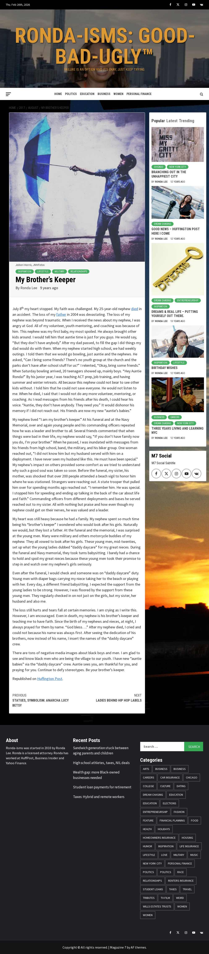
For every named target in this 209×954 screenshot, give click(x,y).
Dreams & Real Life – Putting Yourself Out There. (175, 314)
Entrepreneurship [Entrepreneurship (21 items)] (155, 812)
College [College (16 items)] (148, 786)
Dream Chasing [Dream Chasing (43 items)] (153, 795)
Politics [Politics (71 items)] (165, 872)
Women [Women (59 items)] (182, 906)
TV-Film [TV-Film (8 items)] (165, 898)
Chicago (158, 166)
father (61, 314)
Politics (71, 94)
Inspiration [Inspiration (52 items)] (166, 846)
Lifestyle (42, 271)
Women (118, 94)
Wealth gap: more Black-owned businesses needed (96, 775)
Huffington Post (49, 678)
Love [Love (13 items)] (164, 855)
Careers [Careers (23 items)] (148, 777)
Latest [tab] (172, 120)
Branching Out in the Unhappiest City (169, 174)
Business (104, 94)
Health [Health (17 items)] (147, 829)
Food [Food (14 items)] (194, 820)
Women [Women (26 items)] (148, 915)
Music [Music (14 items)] (194, 855)
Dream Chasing (162, 223)
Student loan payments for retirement (102, 787)
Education (87, 94)
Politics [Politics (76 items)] (148, 872)
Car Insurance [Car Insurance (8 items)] (170, 777)
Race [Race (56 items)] (180, 872)
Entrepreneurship (187, 300)
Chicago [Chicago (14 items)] (191, 777)
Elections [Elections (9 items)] (169, 803)
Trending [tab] (186, 120)
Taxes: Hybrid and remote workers (98, 796)
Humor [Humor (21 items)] (147, 846)
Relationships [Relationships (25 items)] (152, 881)
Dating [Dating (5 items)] (181, 786)
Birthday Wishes (165, 368)
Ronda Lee (29, 287)
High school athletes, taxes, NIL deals (101, 762)
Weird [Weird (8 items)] (180, 898)
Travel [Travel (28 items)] (187, 889)
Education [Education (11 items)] (176, 795)
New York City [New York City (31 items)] (152, 863)
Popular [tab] (158, 120)
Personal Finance (139, 94)
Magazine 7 (118, 947)
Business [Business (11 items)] (180, 769)
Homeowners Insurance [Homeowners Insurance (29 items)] (159, 838)
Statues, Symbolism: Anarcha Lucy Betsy (44, 700)
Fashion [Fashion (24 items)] (179, 812)
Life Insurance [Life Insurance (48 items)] (189, 846)
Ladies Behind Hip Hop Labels (109, 697)
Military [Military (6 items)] (179, 855)
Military (59, 271)
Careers (174, 417)
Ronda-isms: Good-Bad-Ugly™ (105, 46)
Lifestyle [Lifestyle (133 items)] (149, 855)
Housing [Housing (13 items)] (187, 838)
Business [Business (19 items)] (161, 769)
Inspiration (24, 271)
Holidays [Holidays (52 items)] (164, 829)
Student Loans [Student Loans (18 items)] (153, 889)
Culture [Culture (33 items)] (165, 786)
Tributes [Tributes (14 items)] (149, 898)
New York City (177, 166)
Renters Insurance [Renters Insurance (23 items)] (181, 881)
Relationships (79, 271)
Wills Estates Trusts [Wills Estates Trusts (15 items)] (157, 906)
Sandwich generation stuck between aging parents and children (100, 751)
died (134, 308)
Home (58, 94)
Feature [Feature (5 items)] (148, 820)
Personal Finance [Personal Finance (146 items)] (180, 863)
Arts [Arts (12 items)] (146, 769)
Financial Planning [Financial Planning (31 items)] (172, 820)
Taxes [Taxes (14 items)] (173, 889)
